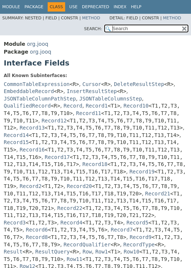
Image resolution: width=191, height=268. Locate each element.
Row (87, 252)
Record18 (94, 164)
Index (120, 6)
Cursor (91, 84)
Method (91, 18)
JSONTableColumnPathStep (40, 99)
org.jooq (37, 44)
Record (73, 106)
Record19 (142, 172)
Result (13, 252)
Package (34, 6)
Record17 (57, 157)
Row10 (131, 252)
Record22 (69, 208)
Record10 (136, 106)
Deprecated (95, 6)
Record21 (157, 194)
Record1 (97, 106)
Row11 (74, 259)
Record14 (16, 135)
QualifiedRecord (27, 106)
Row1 (101, 252)
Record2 (31, 186)
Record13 (32, 128)
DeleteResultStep (139, 84)
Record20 (79, 186)
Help (136, 6)
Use (73, 6)
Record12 (54, 121)
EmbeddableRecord (29, 91)
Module (11, 6)
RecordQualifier (87, 245)
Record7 (122, 230)
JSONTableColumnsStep (110, 99)
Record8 (37, 237)
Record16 (32, 150)
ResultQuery (52, 252)
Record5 (138, 223)
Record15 (16, 142)
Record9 (141, 237)
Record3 (15, 223)
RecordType (139, 245)
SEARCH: (93, 28)
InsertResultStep (92, 91)
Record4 (71, 223)
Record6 (37, 230)
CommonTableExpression (37, 84)
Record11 (88, 113)
